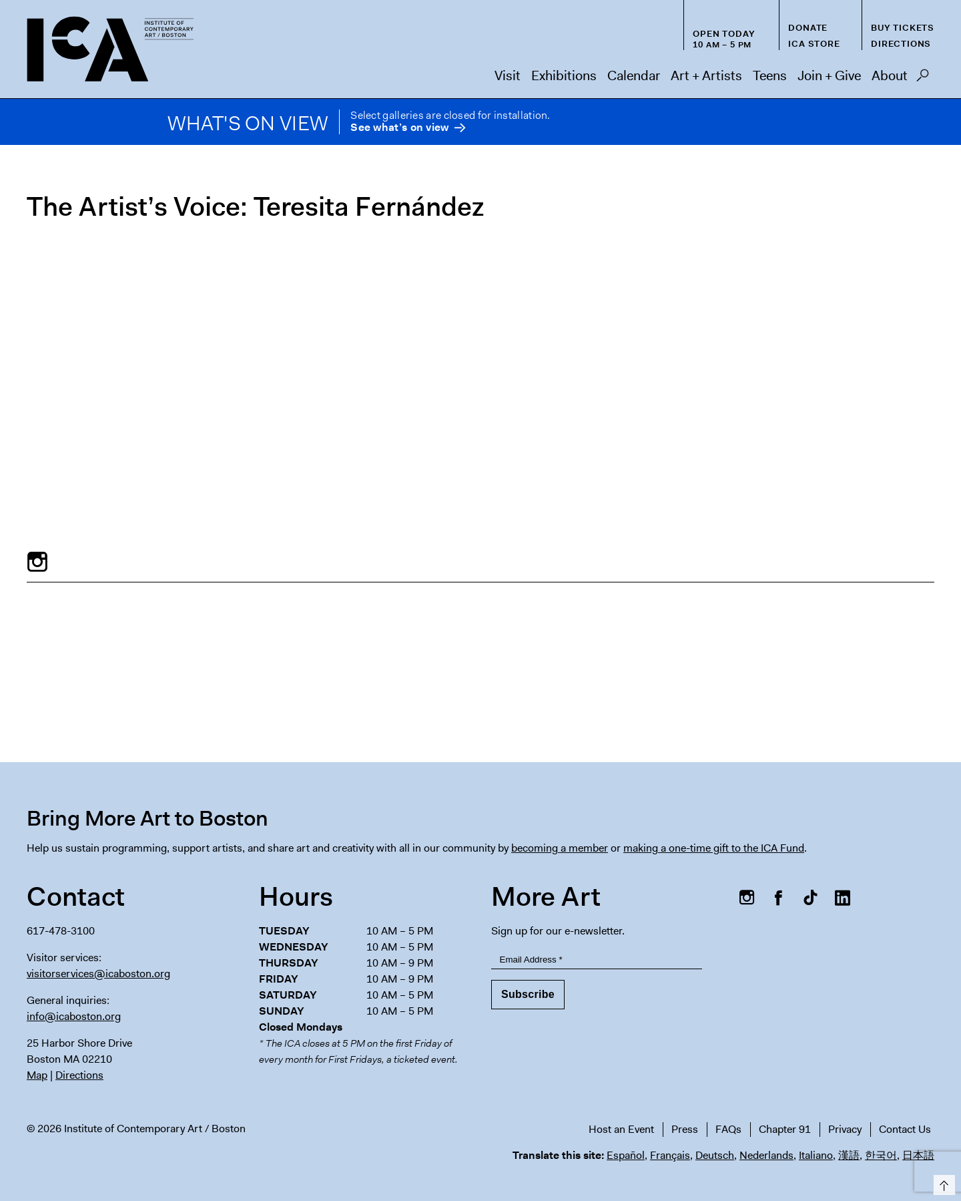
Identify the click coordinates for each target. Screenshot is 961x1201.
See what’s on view (399, 128)
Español (626, 1155)
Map (37, 1075)
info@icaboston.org (74, 1016)
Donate (808, 27)
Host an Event (621, 1129)
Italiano (816, 1155)
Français (670, 1155)
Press (684, 1129)
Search (922, 79)
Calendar (633, 75)
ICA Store (814, 43)
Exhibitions (564, 75)
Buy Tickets (902, 27)
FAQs (728, 1129)
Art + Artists (706, 75)
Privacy (845, 1129)
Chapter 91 (785, 1129)
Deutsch (714, 1155)
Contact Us (905, 1129)
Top (942, 1183)
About (890, 75)
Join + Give (829, 75)
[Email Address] (596, 959)
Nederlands (766, 1155)
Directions (901, 43)
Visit (508, 75)
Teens (770, 75)
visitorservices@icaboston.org (98, 974)
